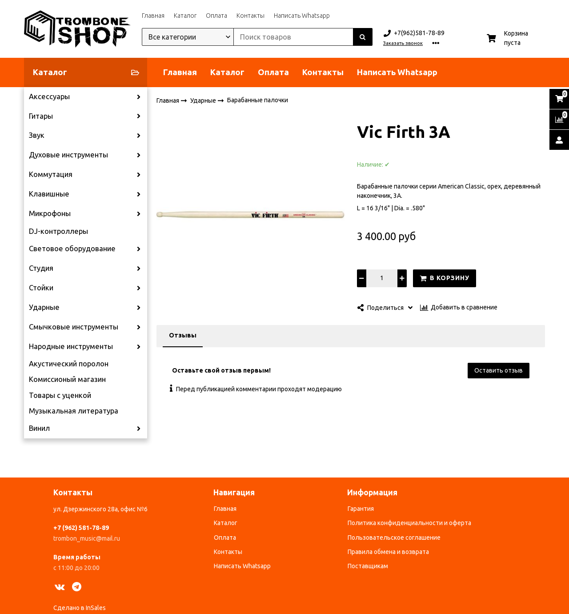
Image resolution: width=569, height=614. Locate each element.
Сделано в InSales (79, 607)
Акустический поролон (68, 364)
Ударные (44, 307)
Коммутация (50, 174)
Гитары (41, 116)
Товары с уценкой (60, 395)
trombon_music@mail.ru (86, 538)
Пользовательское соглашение (394, 537)
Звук (36, 135)
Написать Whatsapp (302, 15)
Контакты (250, 15)
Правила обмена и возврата (388, 551)
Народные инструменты (71, 346)
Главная (153, 15)
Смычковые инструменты (73, 327)
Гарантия (361, 508)
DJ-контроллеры (58, 231)
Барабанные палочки (257, 100)
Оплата (216, 15)
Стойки (41, 288)
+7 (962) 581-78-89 (81, 527)
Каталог (185, 15)
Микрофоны (50, 213)
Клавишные (49, 194)
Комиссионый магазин (67, 379)
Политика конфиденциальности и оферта (409, 522)
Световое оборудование (72, 249)
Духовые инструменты (68, 155)
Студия (41, 268)
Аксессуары (49, 96)
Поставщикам (368, 566)
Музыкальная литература (73, 411)
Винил (39, 428)
